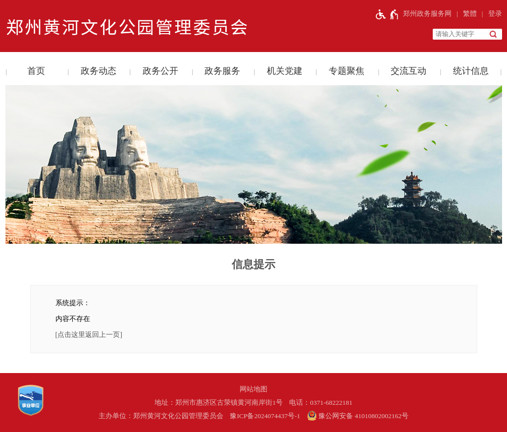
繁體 (470, 13)
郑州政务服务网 (427, 13)
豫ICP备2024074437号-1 (265, 416)
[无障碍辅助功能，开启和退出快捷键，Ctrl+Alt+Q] (387, 14)
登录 (495, 13)
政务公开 (160, 71)
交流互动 (408, 71)
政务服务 (222, 71)
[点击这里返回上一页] (88, 334)
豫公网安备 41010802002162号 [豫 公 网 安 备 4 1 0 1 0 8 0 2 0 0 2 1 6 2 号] (357, 416)
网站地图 (253, 389)
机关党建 (285, 71)
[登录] (489, 14)
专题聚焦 (346, 71)
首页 (36, 71)
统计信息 (471, 71)
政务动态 (98, 71)
